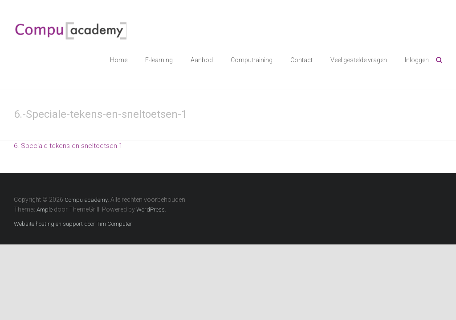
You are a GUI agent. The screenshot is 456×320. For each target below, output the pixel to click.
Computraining (252, 60)
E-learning (159, 60)
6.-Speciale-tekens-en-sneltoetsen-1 (68, 146)
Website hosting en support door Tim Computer (73, 223)
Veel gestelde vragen (358, 60)
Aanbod (202, 60)
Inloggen (417, 60)
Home (118, 60)
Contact (301, 60)
